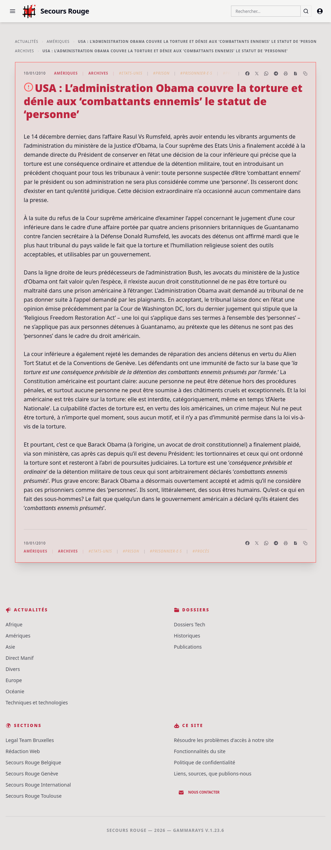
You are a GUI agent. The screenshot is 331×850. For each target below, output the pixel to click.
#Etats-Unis (131, 73)
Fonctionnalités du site (199, 751)
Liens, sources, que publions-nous (212, 773)
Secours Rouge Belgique (33, 762)
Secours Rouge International (38, 784)
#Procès (231, 73)
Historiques (187, 635)
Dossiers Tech (189, 624)
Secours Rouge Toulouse (34, 796)
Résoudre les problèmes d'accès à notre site (224, 740)
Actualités (26, 41)
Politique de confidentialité (204, 762)
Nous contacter (199, 792)
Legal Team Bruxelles (30, 740)
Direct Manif (19, 658)
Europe (14, 680)
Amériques (58, 41)
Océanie (15, 691)
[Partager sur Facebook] (247, 73)
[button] (13, 11)
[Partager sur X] (257, 73)
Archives (24, 50)
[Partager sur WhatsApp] (266, 73)
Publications (188, 646)
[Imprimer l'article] (286, 73)
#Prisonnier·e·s (196, 73)
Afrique (14, 624)
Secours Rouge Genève (32, 773)
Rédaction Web (23, 751)
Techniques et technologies (37, 702)
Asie (10, 646)
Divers (13, 669)
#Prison (161, 73)
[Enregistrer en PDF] (295, 73)
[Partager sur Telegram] (276, 73)
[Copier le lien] (305, 73)
